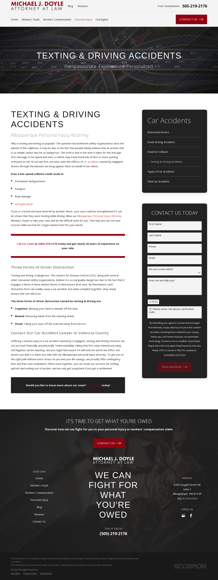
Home (39, 478)
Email (152, 257)
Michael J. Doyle (39, 485)
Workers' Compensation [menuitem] (57, 19)
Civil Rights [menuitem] (102, 19)
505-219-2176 (194, 6)
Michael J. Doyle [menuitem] (31, 19)
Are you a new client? (161, 269)
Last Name (155, 235)
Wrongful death (24, 204)
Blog (70, 6)
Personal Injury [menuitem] (83, 19)
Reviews (83, 6)
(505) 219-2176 (113, 533)
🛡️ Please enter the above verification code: (171, 310)
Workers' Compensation (39, 492)
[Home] (113, 460)
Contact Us (191, 19)
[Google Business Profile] (183, 515)
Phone (152, 246)
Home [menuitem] (14, 19)
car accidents (91, 161)
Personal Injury (39, 499)
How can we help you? (162, 280)
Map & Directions (187, 498)
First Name (155, 223)
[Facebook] (191, 515)
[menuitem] (174, 132)
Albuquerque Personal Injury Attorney (99, 216)
